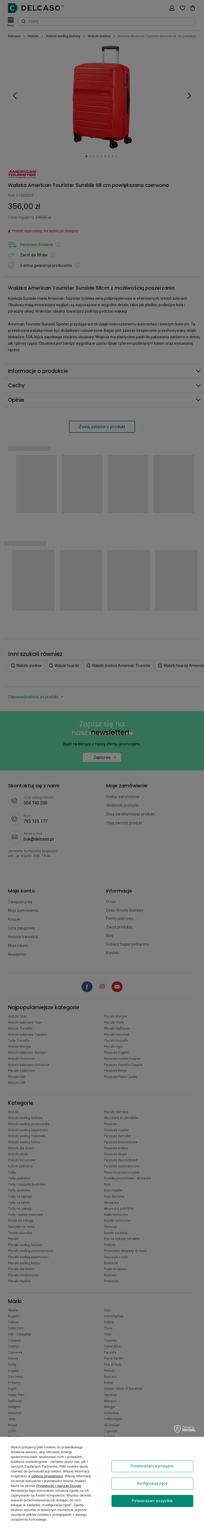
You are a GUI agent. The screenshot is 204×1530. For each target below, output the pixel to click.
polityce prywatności (46, 1476)
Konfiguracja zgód (152, 1483)
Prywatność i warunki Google (58, 1486)
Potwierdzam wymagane (152, 1466)
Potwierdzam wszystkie (152, 1501)
